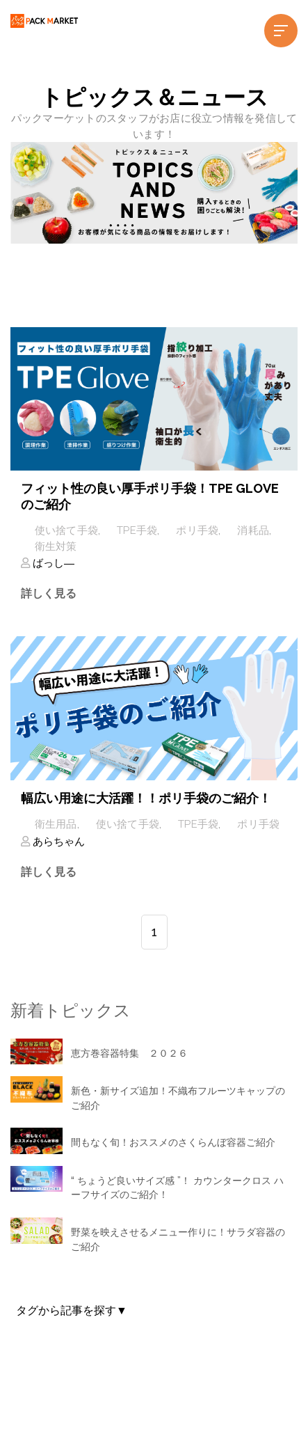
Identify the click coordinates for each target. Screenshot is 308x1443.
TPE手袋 (137, 530)
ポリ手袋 (197, 530)
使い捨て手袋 (67, 530)
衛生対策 (56, 546)
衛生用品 (56, 824)
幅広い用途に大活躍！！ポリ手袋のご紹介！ (146, 798)
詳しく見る (48, 593)
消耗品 (253, 530)
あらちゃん (57, 841)
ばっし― (52, 563)
